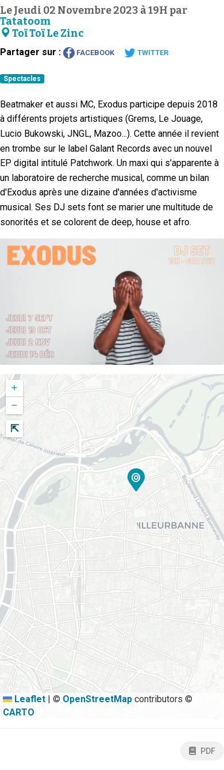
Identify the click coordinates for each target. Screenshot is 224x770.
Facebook (88, 53)
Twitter (146, 53)
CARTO (18, 712)
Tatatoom (25, 22)
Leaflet (24, 699)
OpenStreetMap (97, 699)
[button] (136, 481)
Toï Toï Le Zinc (42, 34)
